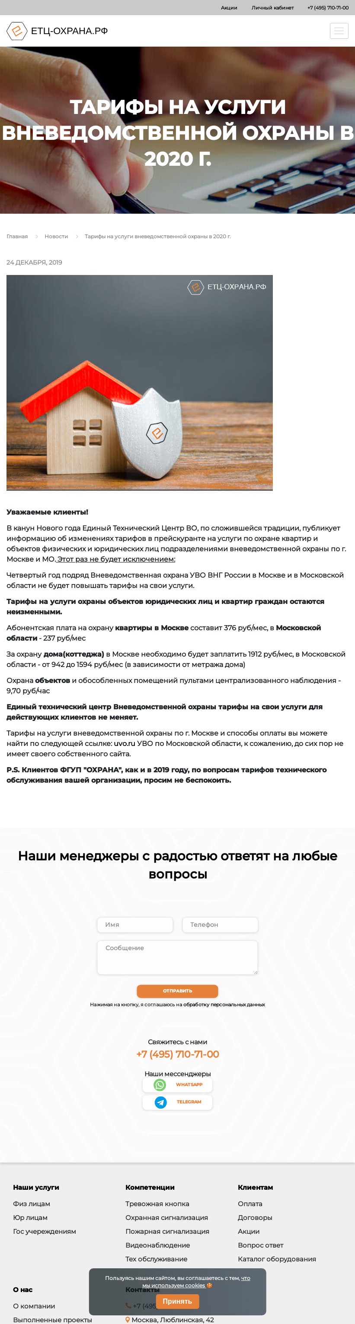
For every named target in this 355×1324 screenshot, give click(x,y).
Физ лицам (31, 1205)
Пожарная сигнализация (167, 1233)
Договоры (255, 1219)
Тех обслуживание (156, 1260)
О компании (34, 1307)
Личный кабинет (273, 8)
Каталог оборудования (277, 1260)
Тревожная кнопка (157, 1205)
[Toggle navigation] (339, 31)
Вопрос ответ (260, 1246)
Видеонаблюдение (157, 1246)
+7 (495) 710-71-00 (328, 8)
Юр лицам (30, 1219)
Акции (229, 8)
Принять (177, 1301)
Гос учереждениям (44, 1233)
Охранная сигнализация (166, 1219)
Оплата (250, 1205)
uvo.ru (124, 743)
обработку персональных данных (224, 1005)
